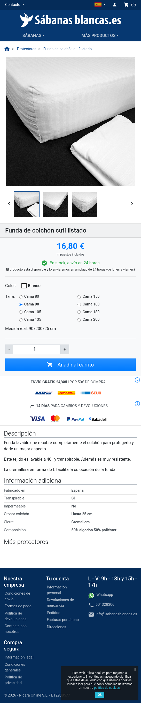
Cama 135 (32, 319)
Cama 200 (91, 319)
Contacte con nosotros (16, 629)
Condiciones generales (15, 667)
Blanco (34, 285)
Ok (100, 695)
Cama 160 (91, 304)
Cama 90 (31, 304)
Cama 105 (32, 312)
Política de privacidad (13, 680)
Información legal (19, 657)
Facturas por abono (63, 620)
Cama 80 (31, 296)
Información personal (57, 590)
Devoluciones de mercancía (60, 603)
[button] (15, 5)
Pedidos (53, 613)
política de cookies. (107, 688)
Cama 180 (91, 312)
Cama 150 (91, 296)
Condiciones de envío (17, 596)
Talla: (10, 296)
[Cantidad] (36, 349)
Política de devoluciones (15, 616)
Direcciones (56, 627)
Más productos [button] (99, 35)
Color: (10, 285)
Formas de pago (18, 606)
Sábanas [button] (31, 35)
